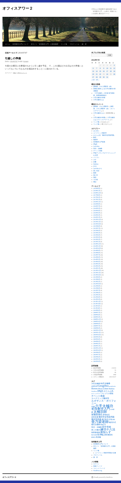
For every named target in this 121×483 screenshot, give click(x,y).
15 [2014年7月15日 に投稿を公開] (100, 71)
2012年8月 (96, 288)
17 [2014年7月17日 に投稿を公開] (107, 71)
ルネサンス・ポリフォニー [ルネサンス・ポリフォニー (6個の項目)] (103, 402)
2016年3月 (96, 213)
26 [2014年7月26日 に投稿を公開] (114, 74)
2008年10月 (97, 321)
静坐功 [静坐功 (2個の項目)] (93, 437)
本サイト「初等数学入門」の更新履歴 (44, 44)
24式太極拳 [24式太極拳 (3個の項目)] (95, 383)
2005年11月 (97, 332)
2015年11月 (97, 222)
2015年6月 (96, 230)
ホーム (7, 44)
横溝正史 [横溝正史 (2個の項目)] (103, 424)
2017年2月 (96, 197)
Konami (25, 61)
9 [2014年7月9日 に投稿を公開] (103, 68)
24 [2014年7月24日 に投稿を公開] (107, 74)
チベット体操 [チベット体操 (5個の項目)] (98, 396)
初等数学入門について (20, 44)
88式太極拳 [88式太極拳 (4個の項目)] (105, 383)
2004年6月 (96, 341)
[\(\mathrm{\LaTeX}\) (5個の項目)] (100, 391)
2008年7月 (96, 326)
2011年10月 (97, 304)
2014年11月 (97, 246)
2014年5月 (96, 259)
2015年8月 (96, 226)
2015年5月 (96, 233)
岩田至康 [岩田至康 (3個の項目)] (94, 417)
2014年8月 (96, 253)
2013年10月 (97, 275)
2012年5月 (96, 295)
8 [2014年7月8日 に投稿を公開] (100, 68)
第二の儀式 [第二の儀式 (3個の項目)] (95, 430)
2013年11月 (97, 273)
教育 (94, 173)
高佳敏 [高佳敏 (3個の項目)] (98, 437)
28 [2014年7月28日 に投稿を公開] (96, 77)
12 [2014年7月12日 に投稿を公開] (114, 68)
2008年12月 (97, 319)
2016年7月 (96, 206)
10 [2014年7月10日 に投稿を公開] (107, 68)
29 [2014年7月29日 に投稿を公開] (100, 77)
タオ (94, 159)
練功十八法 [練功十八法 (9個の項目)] (107, 429)
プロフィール (74, 44)
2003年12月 (97, 348)
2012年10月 (97, 284)
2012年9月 (96, 286)
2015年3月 (96, 237)
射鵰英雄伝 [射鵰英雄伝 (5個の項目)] (96, 414)
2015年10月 (97, 224)
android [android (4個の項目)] (94, 386)
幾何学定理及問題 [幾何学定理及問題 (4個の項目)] (106, 417)
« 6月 (93, 80)
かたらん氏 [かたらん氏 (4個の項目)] (108, 391)
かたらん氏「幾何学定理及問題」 (104, 135)
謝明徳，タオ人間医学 (100, 106)
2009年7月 (96, 312)
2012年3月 (96, 299)
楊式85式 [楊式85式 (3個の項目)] (112, 422)
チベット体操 (97, 151)
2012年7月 (96, 290)
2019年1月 (96, 191)
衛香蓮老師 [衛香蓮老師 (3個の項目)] (95, 432)
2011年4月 (96, 308)
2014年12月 (97, 244)
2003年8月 (96, 352)
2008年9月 (96, 324)
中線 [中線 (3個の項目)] (93, 407)
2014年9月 (96, 250)
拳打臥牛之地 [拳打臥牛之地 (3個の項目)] (107, 419)
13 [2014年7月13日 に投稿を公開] (93, 71)
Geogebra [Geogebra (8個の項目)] (103, 385)
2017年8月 (96, 195)
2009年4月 (96, 315)
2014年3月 (96, 264)
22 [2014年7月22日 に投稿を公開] (100, 74)
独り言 (95, 175)
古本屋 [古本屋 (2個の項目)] (112, 409)
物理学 (95, 140)
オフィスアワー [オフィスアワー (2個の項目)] (96, 393)
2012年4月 (96, 297)
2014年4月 (96, 261)
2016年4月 (96, 210)
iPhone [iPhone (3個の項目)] (100, 389)
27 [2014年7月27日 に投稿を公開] (93, 77)
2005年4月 (96, 339)
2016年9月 (96, 204)
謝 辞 (84, 44)
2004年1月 (96, 346)
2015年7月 (96, 228)
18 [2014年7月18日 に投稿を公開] (110, 71)
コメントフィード (99, 468)
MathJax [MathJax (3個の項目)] (112, 389)
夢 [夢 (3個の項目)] (92, 412)
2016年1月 (96, 217)
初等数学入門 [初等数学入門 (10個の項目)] (100, 408)
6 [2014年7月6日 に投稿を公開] (93, 68)
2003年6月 (96, 357)
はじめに (96, 131)
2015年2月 (96, 239)
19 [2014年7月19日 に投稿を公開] (114, 71)
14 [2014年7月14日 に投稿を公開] (96, 71)
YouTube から (97, 168)
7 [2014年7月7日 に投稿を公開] (96, 68)
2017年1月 (96, 199)
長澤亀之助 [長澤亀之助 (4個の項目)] (102, 435)
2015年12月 (97, 219)
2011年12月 (97, 301)
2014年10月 (97, 248)
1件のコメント (22, 73)
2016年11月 (97, 202)
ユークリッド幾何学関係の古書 (105, 453)
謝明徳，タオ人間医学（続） (103, 86)
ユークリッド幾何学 (100, 133)
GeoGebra (96, 146)
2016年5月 (96, 208)
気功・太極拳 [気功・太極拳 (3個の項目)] (96, 427)
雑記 (14, 73)
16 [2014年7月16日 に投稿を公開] (103, 71)
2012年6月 (96, 292)
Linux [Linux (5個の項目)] (105, 388)
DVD (95, 166)
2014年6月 (96, 257)
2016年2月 (96, 215)
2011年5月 (96, 306)
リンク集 (64, 44)
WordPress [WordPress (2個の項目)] (94, 391)
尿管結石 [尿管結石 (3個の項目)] (106, 415)
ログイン (96, 464)
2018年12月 (97, 193)
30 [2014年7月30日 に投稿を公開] (103, 77)
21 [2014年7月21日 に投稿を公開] (96, 74)
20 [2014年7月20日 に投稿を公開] (93, 74)
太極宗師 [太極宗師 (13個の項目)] (100, 412)
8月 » (97, 80)
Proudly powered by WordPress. (103, 477)
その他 (95, 179)
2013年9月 (96, 277)
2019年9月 (96, 188)
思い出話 (96, 171)
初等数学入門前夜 (99, 142)
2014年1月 (96, 268)
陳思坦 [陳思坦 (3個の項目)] (110, 435)
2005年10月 (97, 335)
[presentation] (95, 144)
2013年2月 (96, 281)
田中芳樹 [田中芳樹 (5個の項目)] (106, 427)
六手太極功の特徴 (99, 97)
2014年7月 (96, 255)
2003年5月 (96, 359)
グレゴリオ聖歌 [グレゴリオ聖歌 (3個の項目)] (107, 393)
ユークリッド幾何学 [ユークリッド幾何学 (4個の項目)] (100, 398)
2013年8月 (96, 279)
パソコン (96, 157)
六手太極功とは (98, 100)
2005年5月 (96, 337)
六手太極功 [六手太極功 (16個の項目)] (104, 406)
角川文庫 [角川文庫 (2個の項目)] (94, 435)
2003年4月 (96, 361)
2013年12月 (97, 270)
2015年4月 (96, 235)
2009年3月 (96, 317)
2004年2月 (96, 343)
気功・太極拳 (97, 148)
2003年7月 (96, 355)
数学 (94, 137)
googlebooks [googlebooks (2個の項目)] (112, 386)
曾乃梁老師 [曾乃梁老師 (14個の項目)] (100, 422)
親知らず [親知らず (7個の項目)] (105, 432)
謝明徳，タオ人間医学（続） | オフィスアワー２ (104, 109)
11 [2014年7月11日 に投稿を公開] (110, 68)
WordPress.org (97, 470)
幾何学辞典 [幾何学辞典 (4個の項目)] (96, 419)
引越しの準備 (13, 58)
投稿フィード (97, 466)
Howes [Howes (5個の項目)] (94, 388)
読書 (94, 162)
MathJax (95, 164)
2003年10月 (97, 350)
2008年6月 (96, 328)
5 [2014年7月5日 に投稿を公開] (114, 65)
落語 (94, 177)
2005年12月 (97, 330)
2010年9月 (96, 310)
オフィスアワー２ (17, 8)
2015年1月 (96, 241)
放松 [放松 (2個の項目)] (113, 419)
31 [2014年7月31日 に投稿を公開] (107, 77)
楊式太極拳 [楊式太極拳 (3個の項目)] (95, 424)
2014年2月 (96, 266)
